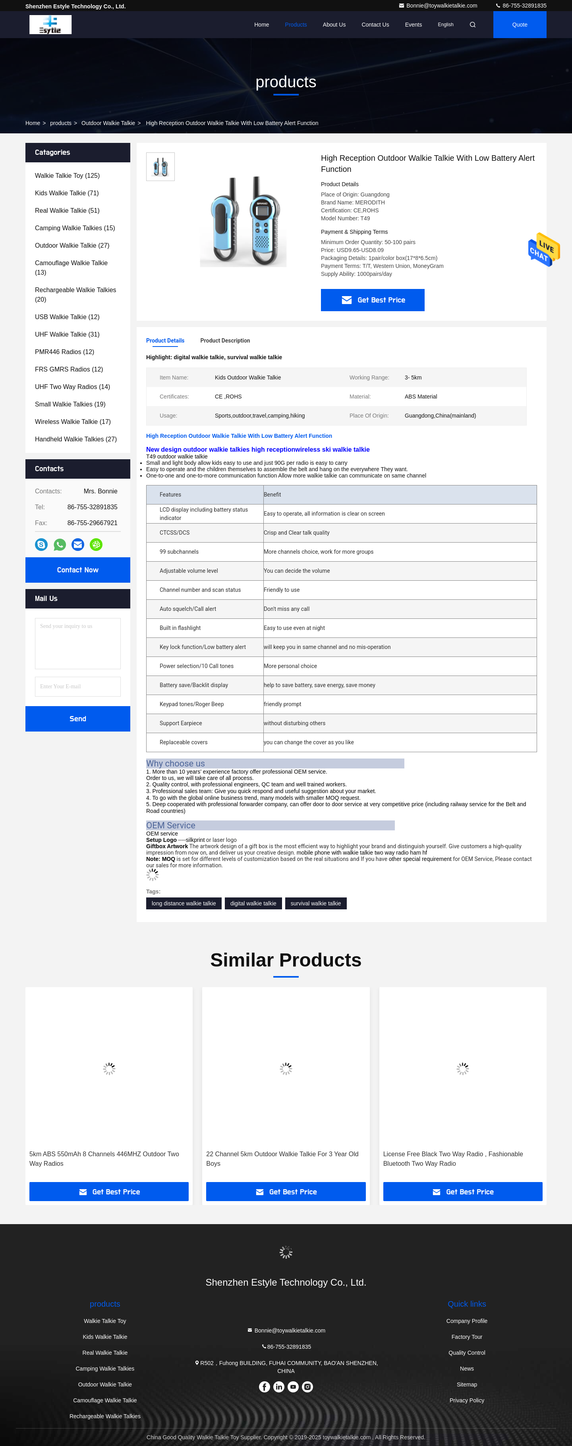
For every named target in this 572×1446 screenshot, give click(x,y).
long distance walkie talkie (184, 903)
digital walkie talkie (253, 903)
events (413, 24)
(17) (73, 421)
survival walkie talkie (316, 903)
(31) (67, 334)
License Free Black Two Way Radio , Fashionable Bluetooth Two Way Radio (453, 1159)
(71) (67, 193)
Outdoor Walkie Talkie (108, 123)
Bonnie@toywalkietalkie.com (438, 5)
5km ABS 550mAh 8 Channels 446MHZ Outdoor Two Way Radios (104, 1159)
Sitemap (467, 1384)
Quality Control (466, 1353)
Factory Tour (467, 1337)
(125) (67, 175)
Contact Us (375, 24)
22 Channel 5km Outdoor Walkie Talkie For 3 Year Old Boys (282, 1159)
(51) (67, 210)
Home (261, 24)
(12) (67, 317)
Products (296, 24)
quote (520, 24)
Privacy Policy (467, 1400)
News (467, 1368)
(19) (70, 404)
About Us (334, 24)
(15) (75, 228)
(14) (72, 386)
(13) (71, 268)
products (61, 123)
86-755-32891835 (521, 5)
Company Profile (467, 1321)
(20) (75, 295)
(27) (72, 245)
